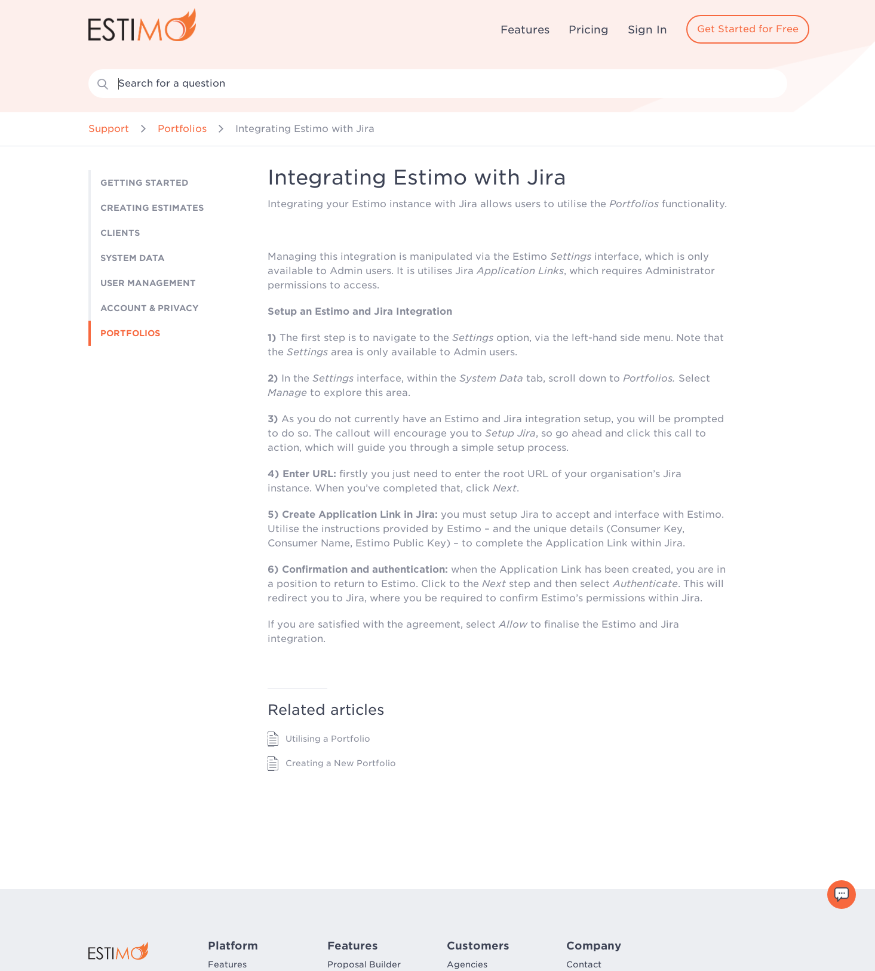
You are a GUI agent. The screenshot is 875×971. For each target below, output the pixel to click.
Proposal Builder (364, 964)
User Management (148, 283)
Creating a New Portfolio (340, 763)
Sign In (647, 29)
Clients (120, 233)
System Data (132, 258)
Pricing (589, 29)
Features (525, 29)
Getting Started (144, 183)
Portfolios (182, 128)
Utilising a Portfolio (327, 738)
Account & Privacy (149, 308)
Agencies (467, 964)
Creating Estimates (152, 208)
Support (108, 128)
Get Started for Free (748, 29)
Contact (583, 964)
